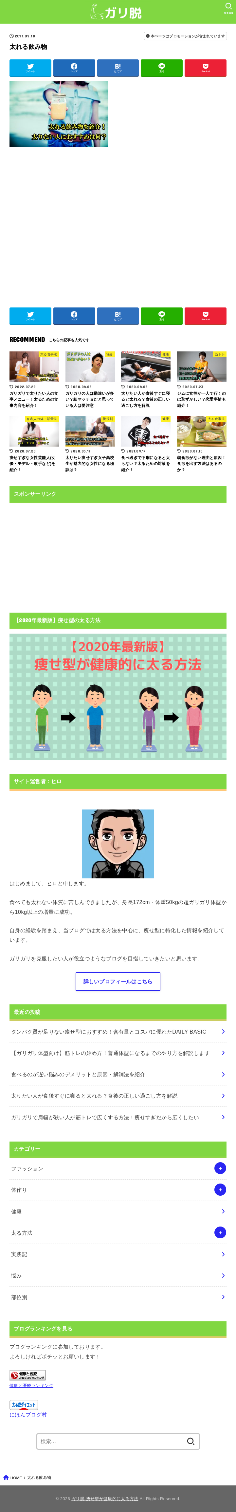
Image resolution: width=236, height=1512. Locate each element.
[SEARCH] (228, 8)
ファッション (27, 1168)
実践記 (19, 1254)
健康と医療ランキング (31, 1385)
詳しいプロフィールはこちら (118, 981)
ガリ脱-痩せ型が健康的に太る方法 (104, 1498)
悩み (16, 1275)
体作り (19, 1190)
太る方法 (22, 1233)
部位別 (19, 1297)
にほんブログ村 (28, 1415)
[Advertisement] (118, 223)
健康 (16, 1211)
